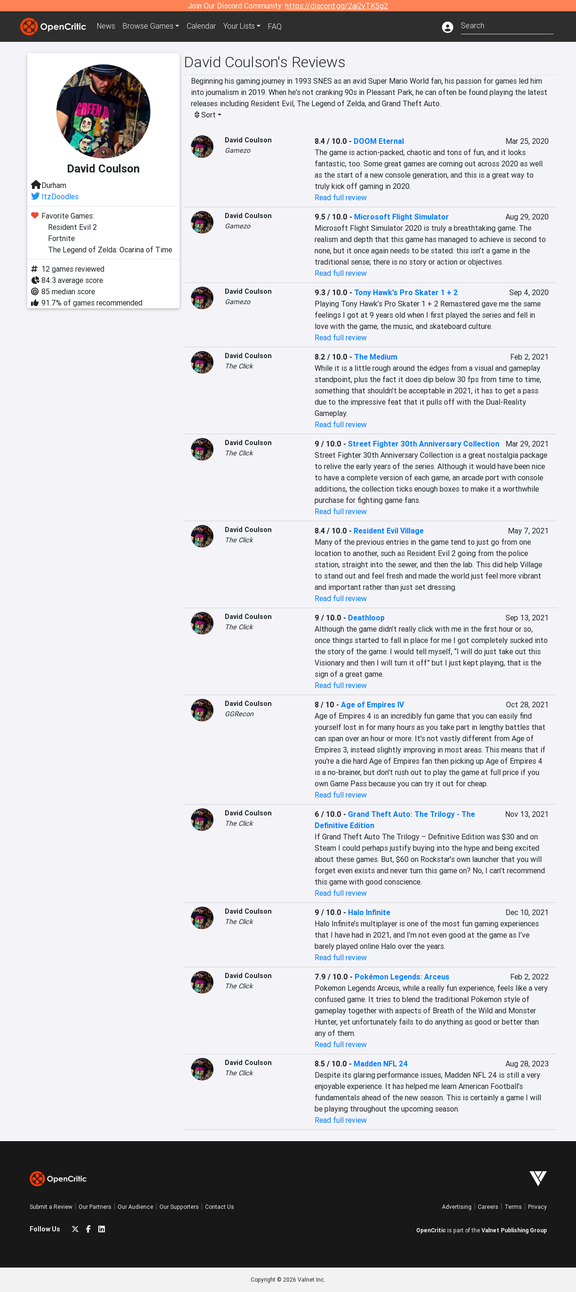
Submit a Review (51, 1206)
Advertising (457, 1206)
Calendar (202, 26)
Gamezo (237, 150)
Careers (488, 1206)
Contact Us (219, 1206)
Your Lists (240, 26)
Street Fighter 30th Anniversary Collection (423, 443)
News (106, 26)
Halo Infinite (369, 912)
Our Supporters (179, 1206)
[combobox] (507, 24)
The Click (238, 366)
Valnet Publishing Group (514, 1230)
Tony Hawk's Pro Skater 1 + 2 (406, 292)
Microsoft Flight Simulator (401, 216)
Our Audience (135, 1206)
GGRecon (239, 714)
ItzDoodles (60, 196)
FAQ (276, 26)
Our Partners (95, 1206)
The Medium (375, 356)
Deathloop (366, 617)
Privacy (537, 1206)
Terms (513, 1206)
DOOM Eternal (379, 141)
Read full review (341, 197)
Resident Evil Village (389, 530)
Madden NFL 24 (381, 1063)
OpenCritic (431, 1230)
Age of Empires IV (372, 704)
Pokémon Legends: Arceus (402, 976)
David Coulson (248, 140)
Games (149, 26)
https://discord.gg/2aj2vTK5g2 (336, 5)
